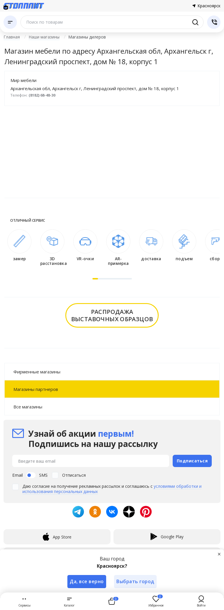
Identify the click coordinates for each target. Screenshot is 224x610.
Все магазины (27, 407)
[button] (95, 278)
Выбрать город (136, 581)
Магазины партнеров (35, 389)
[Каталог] (10, 22)
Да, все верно (87, 581)
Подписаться (192, 461)
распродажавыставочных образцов (112, 315)
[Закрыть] (219, 554)
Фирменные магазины (36, 372)
